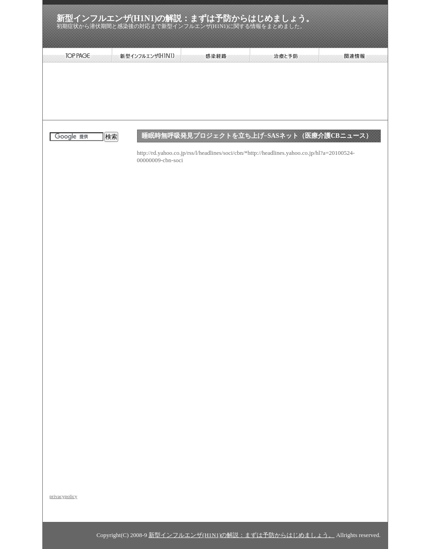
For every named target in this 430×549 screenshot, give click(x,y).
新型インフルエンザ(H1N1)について (146, 55)
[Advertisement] (214, 92)
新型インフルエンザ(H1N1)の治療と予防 (284, 55)
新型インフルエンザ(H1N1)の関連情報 (353, 55)
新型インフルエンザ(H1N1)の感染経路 (215, 55)
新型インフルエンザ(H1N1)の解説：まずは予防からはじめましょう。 (186, 18)
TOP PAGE (77, 55)
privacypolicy (63, 496)
